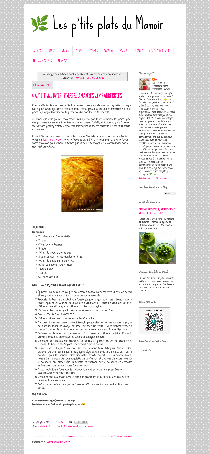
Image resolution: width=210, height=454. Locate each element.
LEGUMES (93, 51)
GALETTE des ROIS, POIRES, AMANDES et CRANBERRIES (77, 96)
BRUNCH (65, 51)
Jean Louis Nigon (52, 140)
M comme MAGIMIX (42, 61)
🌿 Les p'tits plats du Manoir (96, 23)
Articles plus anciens (121, 436)
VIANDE (124, 51)
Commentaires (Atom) (58, 442)
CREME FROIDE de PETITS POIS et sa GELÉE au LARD (157, 211)
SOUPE (79, 51)
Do (156, 79)
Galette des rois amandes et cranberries (74, 426)
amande (44, 426)
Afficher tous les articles (90, 78)
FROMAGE (63, 61)
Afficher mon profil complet (153, 178)
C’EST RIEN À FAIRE (159, 51)
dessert (52, 426)
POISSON (108, 51)
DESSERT (138, 51)
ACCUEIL (37, 51)
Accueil (71, 436)
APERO (52, 51)
